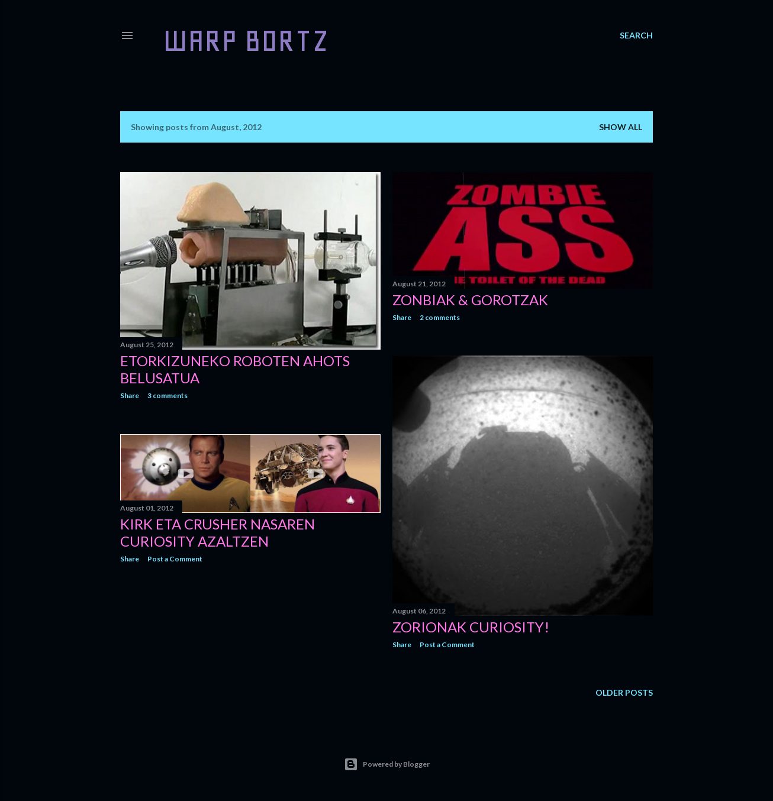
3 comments (167, 395)
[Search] (636, 35)
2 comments (440, 317)
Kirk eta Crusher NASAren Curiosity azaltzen (217, 532)
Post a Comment (447, 644)
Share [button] (129, 395)
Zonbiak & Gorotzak (470, 299)
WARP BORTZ (246, 40)
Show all (620, 127)
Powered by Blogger (387, 764)
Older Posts (624, 692)
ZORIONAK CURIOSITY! (470, 626)
